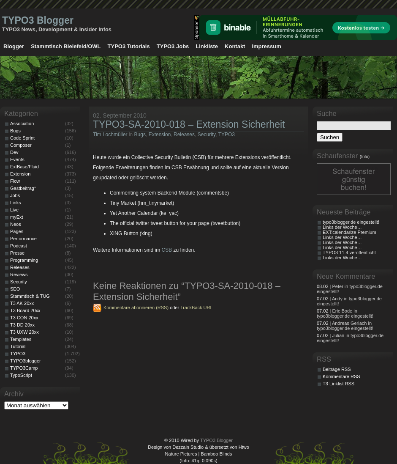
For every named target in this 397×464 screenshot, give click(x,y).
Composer (21, 145)
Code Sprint (22, 137)
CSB (167, 250)
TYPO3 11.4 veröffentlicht (349, 252)
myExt (16, 217)
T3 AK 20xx (22, 303)
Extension (160, 134)
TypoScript (21, 375)
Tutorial (17, 346)
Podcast (18, 245)
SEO (15, 288)
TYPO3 (226, 134)
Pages (16, 231)
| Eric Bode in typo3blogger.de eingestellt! (345, 313)
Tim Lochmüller (110, 134)
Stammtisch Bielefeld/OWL (66, 46)
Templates (20, 339)
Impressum (266, 46)
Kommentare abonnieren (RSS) (136, 307)
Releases (184, 134)
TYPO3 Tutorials (129, 46)
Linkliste (207, 46)
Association (22, 123)
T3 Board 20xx (25, 310)
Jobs (15, 195)
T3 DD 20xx (22, 324)
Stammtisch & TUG (30, 296)
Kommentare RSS (341, 376)
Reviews (19, 274)
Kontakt (235, 46)
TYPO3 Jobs (173, 46)
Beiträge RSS (337, 369)
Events (17, 159)
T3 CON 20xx (24, 317)
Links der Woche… (342, 227)
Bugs (140, 134)
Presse (17, 252)
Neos (15, 224)
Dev (14, 152)
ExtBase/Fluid (24, 166)
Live (14, 209)
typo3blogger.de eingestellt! (351, 222)
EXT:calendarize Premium (349, 232)
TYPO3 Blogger (37, 20)
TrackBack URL (196, 307)
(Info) (365, 156)
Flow (15, 181)
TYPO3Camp (24, 368)
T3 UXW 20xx (24, 332)
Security (206, 134)
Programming (24, 260)
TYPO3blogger (25, 360)
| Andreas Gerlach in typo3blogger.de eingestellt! (345, 326)
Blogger (13, 46)
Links (15, 202)
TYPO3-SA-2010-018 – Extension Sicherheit (189, 124)
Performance (23, 238)
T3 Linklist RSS (338, 383)
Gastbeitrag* (23, 188)
